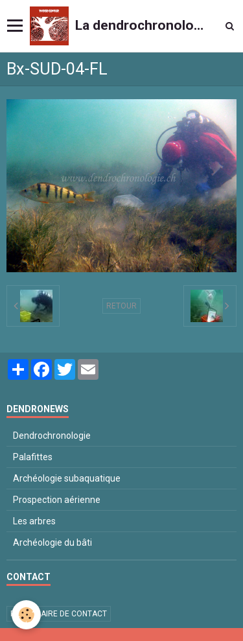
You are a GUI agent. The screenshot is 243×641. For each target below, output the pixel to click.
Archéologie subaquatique (67, 478)
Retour (121, 305)
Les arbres (34, 521)
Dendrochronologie (52, 435)
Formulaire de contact (58, 613)
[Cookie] (26, 614)
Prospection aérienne (56, 500)
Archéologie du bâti (52, 542)
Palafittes (32, 457)
